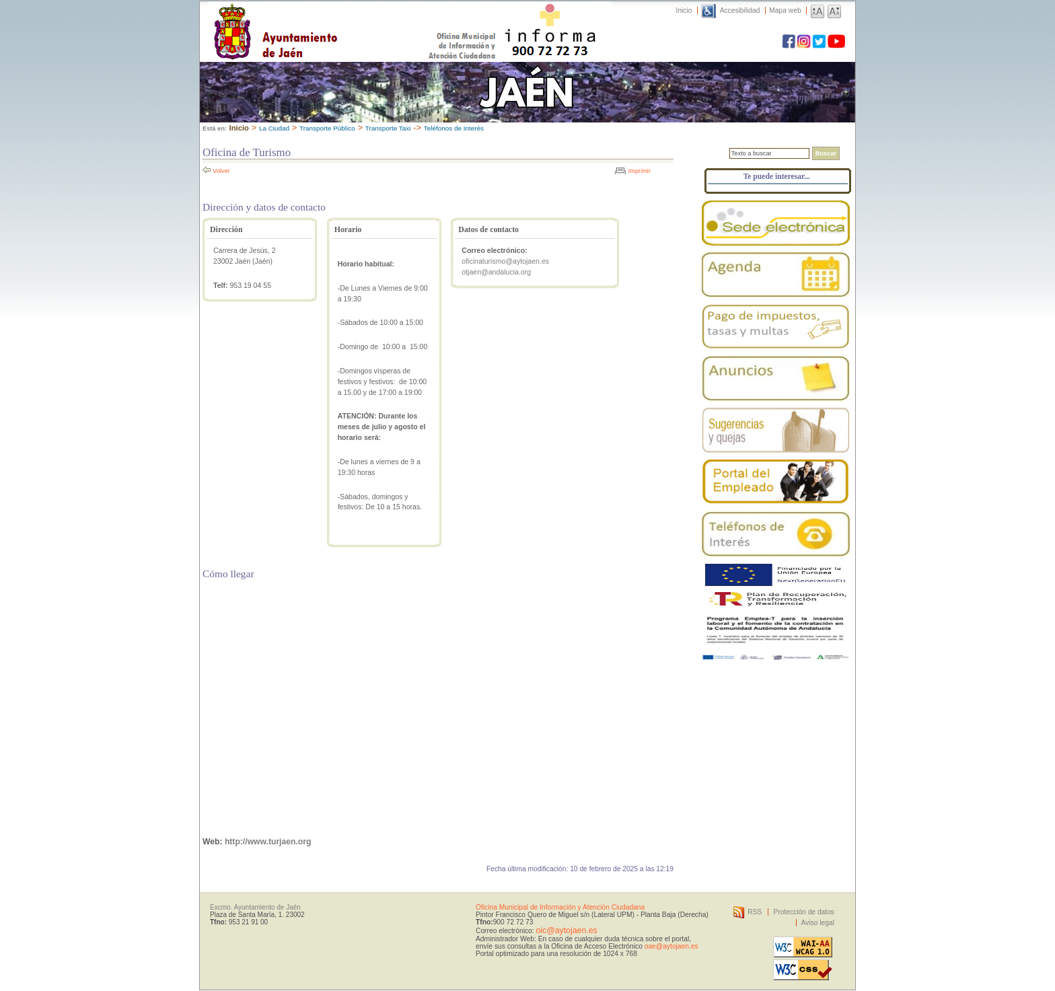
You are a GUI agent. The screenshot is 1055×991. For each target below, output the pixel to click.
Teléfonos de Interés (454, 128)
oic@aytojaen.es (566, 930)
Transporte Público (327, 128)
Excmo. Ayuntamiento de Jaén (255, 907)
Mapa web (785, 10)
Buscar (825, 153)
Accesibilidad (740, 10)
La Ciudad (274, 128)
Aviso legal (817, 922)
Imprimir (639, 171)
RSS (755, 912)
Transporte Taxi (388, 128)
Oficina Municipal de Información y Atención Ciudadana (560, 907)
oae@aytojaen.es (671, 946)
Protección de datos (803, 912)
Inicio (684, 10)
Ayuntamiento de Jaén (334, 18)
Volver (221, 171)
